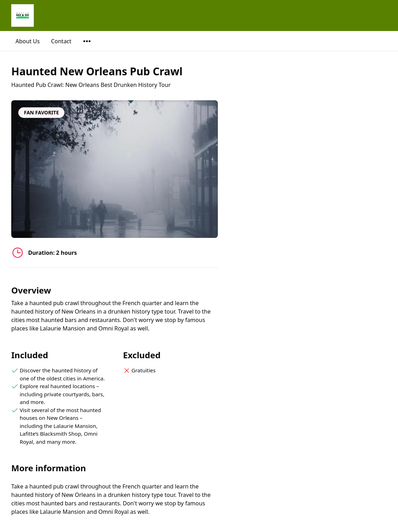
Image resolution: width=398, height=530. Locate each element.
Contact (61, 41)
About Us (27, 41)
